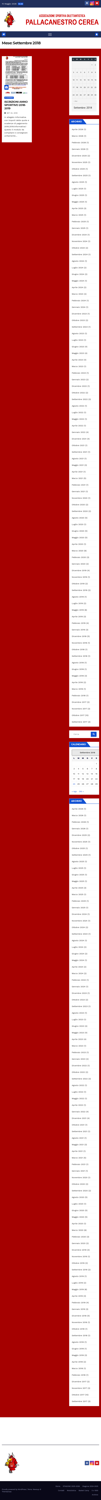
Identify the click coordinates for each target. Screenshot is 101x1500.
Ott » (81, 791)
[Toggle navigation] (50, 34)
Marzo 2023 (77, 366)
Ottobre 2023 (78, 320)
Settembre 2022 (80, 399)
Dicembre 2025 (79, 156)
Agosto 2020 (78, 518)
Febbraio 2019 (79, 623)
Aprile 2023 (77, 360)
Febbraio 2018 (79, 695)
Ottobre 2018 (78, 649)
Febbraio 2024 (79, 300)
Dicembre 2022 (79, 386)
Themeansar (6, 1492)
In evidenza (9, 97)
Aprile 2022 (77, 425)
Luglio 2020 (77, 524)
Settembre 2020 (80, 511)
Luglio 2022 (77, 412)
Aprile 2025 (77, 208)
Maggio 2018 (78, 676)
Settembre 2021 (79, 452)
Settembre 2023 (80, 327)
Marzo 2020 (77, 551)
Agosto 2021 (78, 458)
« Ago (74, 791)
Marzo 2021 (77, 478)
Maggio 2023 (78, 353)
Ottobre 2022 (78, 393)
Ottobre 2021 (78, 445)
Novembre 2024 (79, 241)
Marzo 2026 (77, 136)
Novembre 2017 (79, 709)
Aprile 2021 (77, 472)
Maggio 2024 (78, 281)
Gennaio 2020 (78, 564)
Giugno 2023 (78, 346)
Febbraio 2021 (78, 485)
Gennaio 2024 (78, 307)
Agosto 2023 (78, 333)
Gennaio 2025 (78, 228)
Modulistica (71, 1490)
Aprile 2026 (77, 129)
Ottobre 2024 (78, 248)
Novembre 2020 (79, 498)
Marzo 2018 (77, 689)
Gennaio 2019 (78, 630)
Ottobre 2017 (78, 715)
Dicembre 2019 (79, 570)
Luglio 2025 (77, 188)
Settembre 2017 (79, 722)
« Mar (75, 101)
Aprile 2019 (77, 616)
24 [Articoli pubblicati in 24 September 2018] (74, 784)
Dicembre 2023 (79, 314)
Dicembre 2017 (79, 702)
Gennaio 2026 (78, 149)
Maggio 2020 (78, 537)
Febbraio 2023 (79, 373)
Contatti (61, 1490)
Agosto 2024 (78, 261)
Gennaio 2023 (78, 379)
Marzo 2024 (77, 294)
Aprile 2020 (77, 544)
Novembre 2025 (79, 162)
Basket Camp (84, 1490)
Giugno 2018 (78, 669)
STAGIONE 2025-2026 (71, 1486)
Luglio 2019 (77, 603)
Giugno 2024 (78, 274)
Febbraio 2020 (79, 557)
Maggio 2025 (78, 202)
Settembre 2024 (80, 254)
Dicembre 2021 (79, 439)
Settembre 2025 (80, 175)
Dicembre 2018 (79, 636)
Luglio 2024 (77, 267)
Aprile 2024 (77, 287)
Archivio (95, 1495)
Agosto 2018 (78, 662)
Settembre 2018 (79, 656)
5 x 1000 (95, 1490)
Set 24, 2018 (12, 113)
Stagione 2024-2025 (90, 1486)
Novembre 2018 (79, 643)
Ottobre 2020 (78, 504)
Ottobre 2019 (78, 583)
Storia (58, 1486)
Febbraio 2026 (79, 142)
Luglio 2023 (77, 340)
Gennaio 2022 (78, 432)
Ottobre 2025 (78, 169)
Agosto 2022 (78, 406)
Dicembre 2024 (79, 235)
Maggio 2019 (78, 610)
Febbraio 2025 (79, 221)
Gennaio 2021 (78, 491)
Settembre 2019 (79, 590)
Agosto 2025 (78, 182)
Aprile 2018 (77, 682)
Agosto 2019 (78, 597)
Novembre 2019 (79, 577)
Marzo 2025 (77, 215)
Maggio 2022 (78, 419)
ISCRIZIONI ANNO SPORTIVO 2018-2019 (16, 105)
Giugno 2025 (78, 195)
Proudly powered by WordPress (14, 1489)
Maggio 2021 (78, 465)
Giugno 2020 (78, 531)
